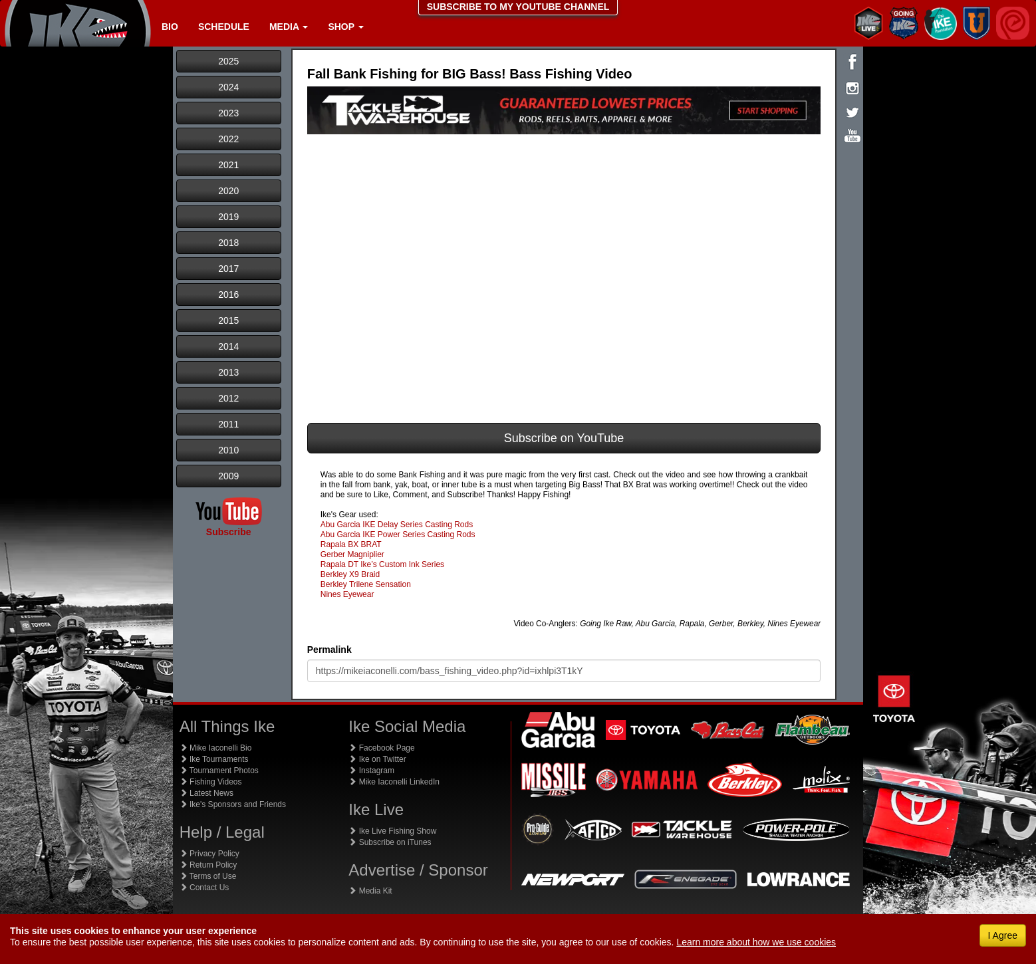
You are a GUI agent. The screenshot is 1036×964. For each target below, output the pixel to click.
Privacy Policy (209, 853)
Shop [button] (345, 26)
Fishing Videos (211, 781)
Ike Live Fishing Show (392, 831)
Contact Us (204, 887)
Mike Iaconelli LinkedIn (394, 781)
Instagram (371, 770)
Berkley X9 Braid (350, 574)
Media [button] (288, 26)
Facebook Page (381, 748)
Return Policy (208, 865)
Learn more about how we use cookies (756, 942)
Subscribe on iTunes (389, 842)
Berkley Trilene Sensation (366, 584)
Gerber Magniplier (352, 554)
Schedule (223, 26)
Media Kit (370, 891)
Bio (170, 26)
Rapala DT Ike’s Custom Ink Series (382, 564)
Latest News (206, 793)
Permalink (329, 649)
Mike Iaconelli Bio (216, 748)
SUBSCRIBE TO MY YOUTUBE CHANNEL (518, 6)
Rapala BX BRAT (351, 544)
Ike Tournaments (214, 759)
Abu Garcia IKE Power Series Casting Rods (398, 534)
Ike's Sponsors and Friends (233, 804)
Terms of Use (208, 876)
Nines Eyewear (347, 594)
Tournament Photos (219, 770)
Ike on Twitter (377, 759)
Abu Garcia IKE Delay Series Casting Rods (397, 524)
